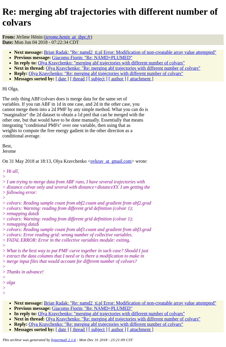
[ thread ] (78, 78)
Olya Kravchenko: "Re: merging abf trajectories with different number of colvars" (123, 68)
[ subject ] (98, 78)
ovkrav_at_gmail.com (111, 161)
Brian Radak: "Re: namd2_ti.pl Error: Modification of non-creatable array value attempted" (130, 52)
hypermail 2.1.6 (63, 340)
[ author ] (117, 78)
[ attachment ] (140, 78)
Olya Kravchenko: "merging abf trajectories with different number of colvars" (111, 62)
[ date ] (62, 78)
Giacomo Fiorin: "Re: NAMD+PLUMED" (92, 57)
